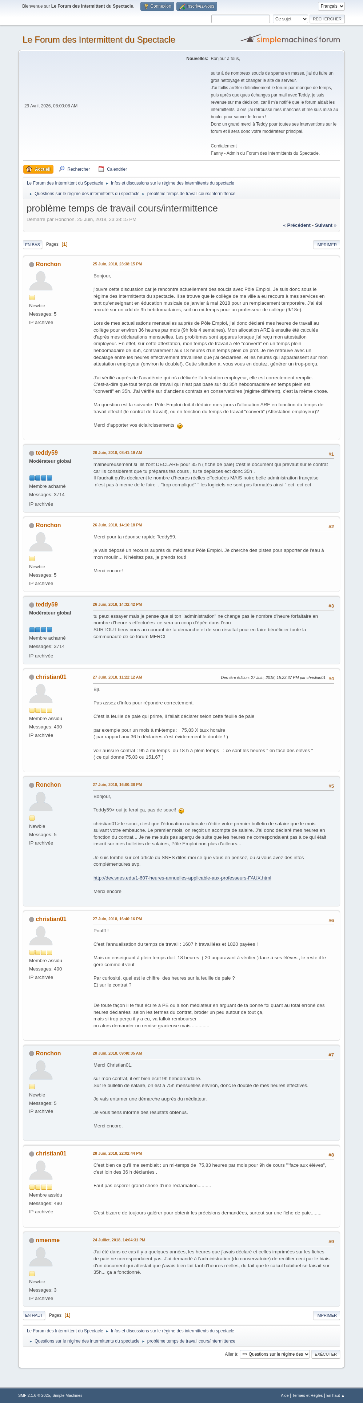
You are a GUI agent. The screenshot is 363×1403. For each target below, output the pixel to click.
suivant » (325, 225)
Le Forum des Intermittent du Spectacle (99, 39)
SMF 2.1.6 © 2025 (34, 1395)
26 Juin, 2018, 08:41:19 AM (117, 452)
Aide (285, 1395)
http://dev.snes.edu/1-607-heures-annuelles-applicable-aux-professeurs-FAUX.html (182, 878)
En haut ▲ (335, 1395)
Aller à (231, 1354)
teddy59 (46, 453)
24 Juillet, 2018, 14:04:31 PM (119, 1240)
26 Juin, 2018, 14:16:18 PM (117, 525)
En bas (32, 244)
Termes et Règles (307, 1395)
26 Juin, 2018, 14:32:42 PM (117, 604)
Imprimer (326, 244)
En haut (34, 1315)
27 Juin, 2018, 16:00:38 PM (117, 784)
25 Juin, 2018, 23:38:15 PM (117, 264)
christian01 (51, 677)
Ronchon (48, 264)
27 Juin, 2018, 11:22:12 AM (117, 677)
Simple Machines (67, 1395)
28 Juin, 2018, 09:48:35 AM (117, 1053)
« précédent (297, 225)
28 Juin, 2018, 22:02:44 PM (117, 1153)
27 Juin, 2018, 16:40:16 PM (117, 919)
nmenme (48, 1240)
